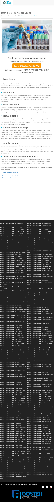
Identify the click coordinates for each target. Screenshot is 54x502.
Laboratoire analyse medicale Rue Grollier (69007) (11, 374)
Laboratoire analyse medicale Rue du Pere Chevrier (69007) (13, 297)
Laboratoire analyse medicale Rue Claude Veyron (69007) (39, 472)
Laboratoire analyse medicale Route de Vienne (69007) (12, 474)
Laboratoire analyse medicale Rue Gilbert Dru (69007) (38, 329)
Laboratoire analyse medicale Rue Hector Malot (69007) (39, 396)
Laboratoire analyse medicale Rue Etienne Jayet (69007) (12, 388)
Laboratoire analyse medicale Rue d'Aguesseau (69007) (12, 223)
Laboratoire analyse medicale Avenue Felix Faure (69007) (39, 337)
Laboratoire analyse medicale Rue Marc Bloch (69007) (11, 256)
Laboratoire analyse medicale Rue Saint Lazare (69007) (12, 441)
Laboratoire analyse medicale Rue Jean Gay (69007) (11, 358)
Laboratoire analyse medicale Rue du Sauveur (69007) (38, 447)
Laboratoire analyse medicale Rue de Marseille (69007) (39, 398)
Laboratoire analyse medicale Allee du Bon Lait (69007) (12, 260)
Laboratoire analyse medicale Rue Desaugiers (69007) (11, 325)
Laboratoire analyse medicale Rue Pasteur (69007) (11, 417)
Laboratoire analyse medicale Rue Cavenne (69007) (38, 274)
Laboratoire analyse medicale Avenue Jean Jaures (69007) (39, 384)
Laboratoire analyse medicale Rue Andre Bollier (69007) (39, 258)
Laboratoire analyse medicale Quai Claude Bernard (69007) (12, 252)
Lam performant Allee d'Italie (10, 176)
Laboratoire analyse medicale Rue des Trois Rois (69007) (12, 464)
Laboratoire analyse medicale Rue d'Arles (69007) (37, 229)
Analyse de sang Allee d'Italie (10, 172)
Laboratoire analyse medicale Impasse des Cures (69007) (12, 315)
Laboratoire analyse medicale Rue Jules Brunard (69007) (12, 270)
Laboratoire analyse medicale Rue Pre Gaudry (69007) (38, 354)
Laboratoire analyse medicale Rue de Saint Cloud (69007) (39, 437)
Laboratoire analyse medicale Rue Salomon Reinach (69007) (13, 427)
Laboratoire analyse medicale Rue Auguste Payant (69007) (39, 417)
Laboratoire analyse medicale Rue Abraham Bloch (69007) (39, 254)
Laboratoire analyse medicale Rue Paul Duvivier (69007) (39, 331)
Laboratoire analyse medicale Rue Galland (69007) (38, 350)
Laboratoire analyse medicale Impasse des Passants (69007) (40, 413)
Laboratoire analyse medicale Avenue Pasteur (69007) (38, 415)
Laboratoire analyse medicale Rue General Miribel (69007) (12, 405)
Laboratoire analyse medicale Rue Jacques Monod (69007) (39, 405)
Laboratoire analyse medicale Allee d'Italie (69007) (38, 378)
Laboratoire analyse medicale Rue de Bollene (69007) (11, 258)
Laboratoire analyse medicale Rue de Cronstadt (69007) (39, 311)
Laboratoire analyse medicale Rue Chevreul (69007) (38, 293)
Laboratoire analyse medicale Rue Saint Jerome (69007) (39, 439)
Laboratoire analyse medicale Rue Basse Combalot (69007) (40, 242)
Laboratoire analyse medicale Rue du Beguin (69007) (38, 248)
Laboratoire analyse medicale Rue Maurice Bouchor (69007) (13, 264)
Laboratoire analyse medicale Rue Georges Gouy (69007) (39, 364)
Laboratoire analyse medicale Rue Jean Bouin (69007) (38, 264)
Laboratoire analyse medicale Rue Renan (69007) (37, 427)
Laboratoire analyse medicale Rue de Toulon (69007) (38, 460)
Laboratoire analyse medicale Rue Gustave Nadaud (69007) (40, 407)
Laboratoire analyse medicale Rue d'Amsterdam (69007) (39, 223)
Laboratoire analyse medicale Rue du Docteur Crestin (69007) (13, 309)
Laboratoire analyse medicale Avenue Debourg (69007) (12, 321)
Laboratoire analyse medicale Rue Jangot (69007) (11, 384)
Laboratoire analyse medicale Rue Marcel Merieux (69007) (12, 403)
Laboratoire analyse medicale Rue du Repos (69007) (11, 429)
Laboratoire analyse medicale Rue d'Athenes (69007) (11, 234)
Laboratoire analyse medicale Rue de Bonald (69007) (38, 260)
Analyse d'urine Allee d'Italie (9, 174)
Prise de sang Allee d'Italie (9, 178)
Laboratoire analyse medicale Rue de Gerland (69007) (11, 362)
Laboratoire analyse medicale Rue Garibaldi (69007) (38, 352)
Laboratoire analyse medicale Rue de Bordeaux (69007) (39, 262)
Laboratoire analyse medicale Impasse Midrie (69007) (38, 403)
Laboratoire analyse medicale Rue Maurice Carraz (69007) (39, 270)
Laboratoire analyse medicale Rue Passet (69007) (11, 415)
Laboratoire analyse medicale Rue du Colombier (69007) (12, 305)
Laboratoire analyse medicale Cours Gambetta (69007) (12, 352)
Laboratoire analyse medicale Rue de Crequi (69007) (38, 307)
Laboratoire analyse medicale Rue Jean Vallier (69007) (38, 466)
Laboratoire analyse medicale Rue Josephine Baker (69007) (40, 238)
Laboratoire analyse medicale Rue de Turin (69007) (38, 464)
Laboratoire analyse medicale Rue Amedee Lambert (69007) (40, 390)
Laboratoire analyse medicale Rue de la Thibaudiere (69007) (40, 458)
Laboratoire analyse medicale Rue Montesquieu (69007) (12, 407)
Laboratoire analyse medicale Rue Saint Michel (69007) (39, 441)
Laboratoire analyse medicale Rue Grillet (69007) (37, 372)
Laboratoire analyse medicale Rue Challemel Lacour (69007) (40, 276)
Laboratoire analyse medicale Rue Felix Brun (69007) (38, 268)
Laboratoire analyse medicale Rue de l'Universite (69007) (12, 466)
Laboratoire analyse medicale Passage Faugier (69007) (12, 337)
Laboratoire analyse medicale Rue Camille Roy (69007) (38, 435)
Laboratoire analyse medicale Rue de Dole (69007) (38, 327)
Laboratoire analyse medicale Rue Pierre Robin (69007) (12, 433)
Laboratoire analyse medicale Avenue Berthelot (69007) (12, 254)
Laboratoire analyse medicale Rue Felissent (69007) (11, 339)
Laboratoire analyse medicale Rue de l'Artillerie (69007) (12, 231)
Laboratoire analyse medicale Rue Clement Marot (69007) (12, 398)
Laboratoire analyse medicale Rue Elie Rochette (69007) (39, 433)
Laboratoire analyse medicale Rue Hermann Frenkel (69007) (40, 348)
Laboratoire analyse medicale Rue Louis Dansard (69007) (12, 317)
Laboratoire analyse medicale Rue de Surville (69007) (38, 453)
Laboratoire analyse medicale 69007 (13, 15)
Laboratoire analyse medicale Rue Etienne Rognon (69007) (12, 435)
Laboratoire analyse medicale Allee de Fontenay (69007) (12, 343)
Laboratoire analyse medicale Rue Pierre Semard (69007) (12, 451)
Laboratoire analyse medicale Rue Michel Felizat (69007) (39, 339)
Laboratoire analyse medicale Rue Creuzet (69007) (38, 309)
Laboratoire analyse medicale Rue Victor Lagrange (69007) (12, 390)
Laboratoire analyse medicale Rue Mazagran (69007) (38, 401)
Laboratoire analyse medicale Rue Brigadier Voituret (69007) (40, 474)
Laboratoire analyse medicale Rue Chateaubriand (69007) (39, 288)
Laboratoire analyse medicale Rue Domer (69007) (10, 329)
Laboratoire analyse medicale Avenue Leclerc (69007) (38, 392)
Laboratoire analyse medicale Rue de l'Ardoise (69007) (12, 229)
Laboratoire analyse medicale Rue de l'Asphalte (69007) (39, 231)
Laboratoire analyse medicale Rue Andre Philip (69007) (12, 419)
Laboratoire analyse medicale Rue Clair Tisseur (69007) (12, 301)
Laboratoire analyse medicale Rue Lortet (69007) (37, 394)
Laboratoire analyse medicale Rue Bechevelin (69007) (11, 248)
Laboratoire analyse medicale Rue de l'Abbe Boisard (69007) (40, 256)
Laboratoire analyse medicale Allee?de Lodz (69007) (11, 394)
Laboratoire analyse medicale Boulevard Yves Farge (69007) (40, 335)
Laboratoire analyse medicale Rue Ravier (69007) (37, 425)
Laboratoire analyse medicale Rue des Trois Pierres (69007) (40, 462)
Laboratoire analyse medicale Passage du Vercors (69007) (12, 470)
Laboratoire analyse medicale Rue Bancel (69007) (10, 242)
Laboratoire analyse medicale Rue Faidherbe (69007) (11, 335)
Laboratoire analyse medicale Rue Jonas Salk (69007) (11, 445)
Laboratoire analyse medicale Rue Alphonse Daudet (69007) (40, 317)
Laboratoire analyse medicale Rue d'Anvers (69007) (11, 227)
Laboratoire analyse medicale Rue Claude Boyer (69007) (39, 266)
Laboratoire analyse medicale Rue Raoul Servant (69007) (12, 453)
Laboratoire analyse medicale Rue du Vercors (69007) (38, 470)
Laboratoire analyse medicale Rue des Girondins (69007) (12, 364)
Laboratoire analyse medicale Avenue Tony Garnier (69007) (13, 354)
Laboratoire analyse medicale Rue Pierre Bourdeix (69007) (12, 266)
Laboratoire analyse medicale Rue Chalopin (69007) (38, 280)
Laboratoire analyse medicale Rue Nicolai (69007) (10, 411)
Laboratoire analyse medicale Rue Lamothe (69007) (11, 392)
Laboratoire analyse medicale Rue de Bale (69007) (38, 240)
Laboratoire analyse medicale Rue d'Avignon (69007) (38, 234)
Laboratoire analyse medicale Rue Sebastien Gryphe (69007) (40, 374)
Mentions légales (33, 484)
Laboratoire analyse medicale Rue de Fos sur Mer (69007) (39, 343)
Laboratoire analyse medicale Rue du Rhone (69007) (38, 429)
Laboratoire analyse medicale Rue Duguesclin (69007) (11, 331)
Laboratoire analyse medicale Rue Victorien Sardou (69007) (13, 447)
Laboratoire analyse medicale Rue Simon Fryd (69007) (11, 350)
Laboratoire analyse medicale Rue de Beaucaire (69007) (12, 246)
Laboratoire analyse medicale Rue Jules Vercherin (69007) (39, 468)
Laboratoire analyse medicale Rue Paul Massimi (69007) (12, 401)
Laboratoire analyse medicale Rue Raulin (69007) (10, 425)
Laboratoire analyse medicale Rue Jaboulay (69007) (11, 382)
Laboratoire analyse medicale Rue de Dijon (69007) (11, 327)
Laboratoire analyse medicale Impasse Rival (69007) (38, 431)
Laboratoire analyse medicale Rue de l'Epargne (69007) (39, 333)
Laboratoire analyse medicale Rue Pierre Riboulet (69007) (12, 431)
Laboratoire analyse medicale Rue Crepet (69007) (11, 307)
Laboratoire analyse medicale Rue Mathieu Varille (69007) (12, 468)
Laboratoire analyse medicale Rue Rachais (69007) (11, 423)
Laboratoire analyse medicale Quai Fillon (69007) (10, 341)
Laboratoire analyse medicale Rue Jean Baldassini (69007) (12, 240)
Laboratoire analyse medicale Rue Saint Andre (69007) (11, 437)
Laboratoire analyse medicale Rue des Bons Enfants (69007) (13, 262)
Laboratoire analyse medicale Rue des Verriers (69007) (12, 472)
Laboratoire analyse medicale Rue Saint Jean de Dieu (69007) (13, 439)
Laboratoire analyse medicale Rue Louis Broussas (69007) (12, 268)
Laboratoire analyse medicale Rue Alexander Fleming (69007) (40, 341)
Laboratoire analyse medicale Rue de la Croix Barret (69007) (13, 311)
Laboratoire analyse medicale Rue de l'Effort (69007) (11, 333)
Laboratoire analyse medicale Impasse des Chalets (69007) (13, 276)
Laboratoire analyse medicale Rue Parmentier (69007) (11, 413)
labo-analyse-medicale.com (11, 484)
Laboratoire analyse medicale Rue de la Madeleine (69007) (12, 396)
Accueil (2, 15)
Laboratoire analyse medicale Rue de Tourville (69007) (11, 462)
